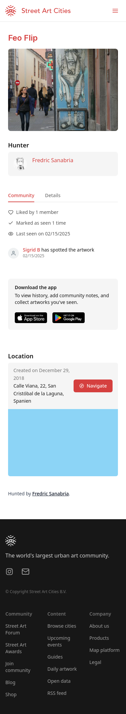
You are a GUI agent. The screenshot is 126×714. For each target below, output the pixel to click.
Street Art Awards (16, 648)
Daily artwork (62, 669)
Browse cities (61, 626)
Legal (95, 662)
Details (52, 195)
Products (99, 638)
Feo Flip (23, 38)
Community (21, 195)
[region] (63, 442)
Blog (10, 682)
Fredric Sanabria (52, 160)
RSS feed (57, 693)
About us (99, 626)
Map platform (104, 650)
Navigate (93, 386)
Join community (17, 666)
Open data (59, 681)
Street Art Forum (16, 629)
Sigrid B (31, 250)
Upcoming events (58, 641)
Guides (55, 657)
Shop (10, 694)
